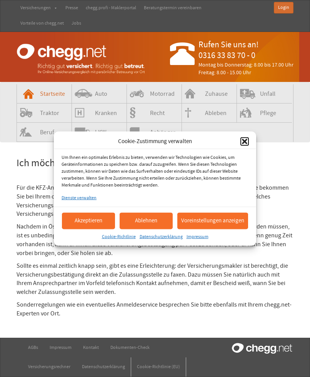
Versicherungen (39, 8)
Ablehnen (146, 220)
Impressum (197, 236)
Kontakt (91, 347)
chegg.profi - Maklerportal (111, 8)
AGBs (33, 347)
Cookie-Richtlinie (119, 236)
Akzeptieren (88, 220)
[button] (244, 141)
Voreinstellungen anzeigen (212, 220)
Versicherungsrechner (49, 367)
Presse (71, 8)
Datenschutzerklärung (161, 236)
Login (283, 7)
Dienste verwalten (79, 198)
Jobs (76, 23)
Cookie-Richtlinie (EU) (158, 367)
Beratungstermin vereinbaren (173, 8)
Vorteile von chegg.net (42, 23)
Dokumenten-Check (130, 347)
